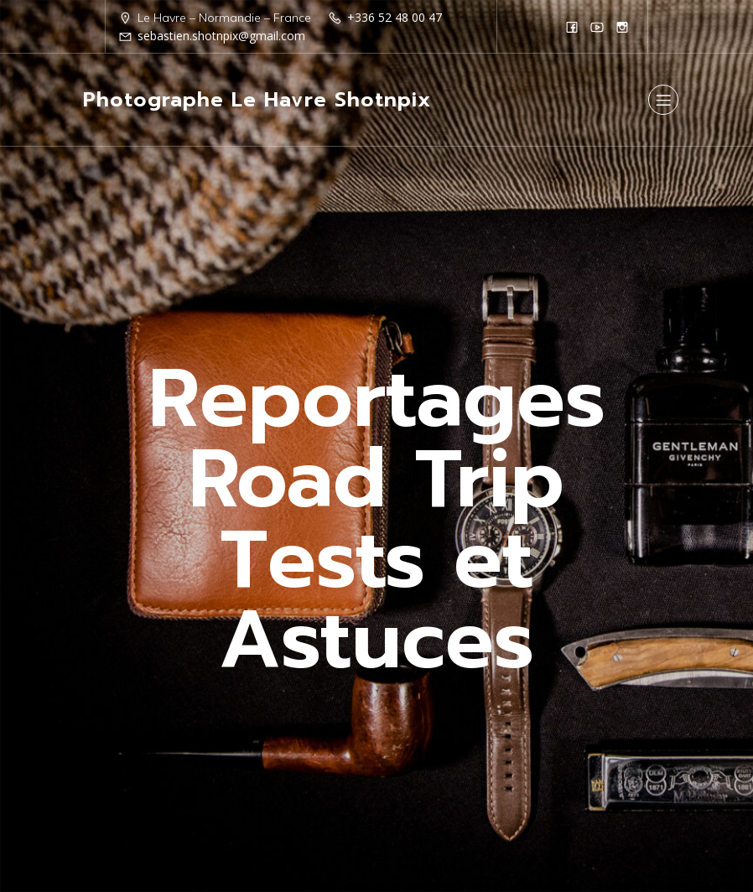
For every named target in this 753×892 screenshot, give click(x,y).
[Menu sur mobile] (663, 100)
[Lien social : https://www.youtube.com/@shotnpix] (597, 26)
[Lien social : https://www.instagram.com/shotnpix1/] (622, 26)
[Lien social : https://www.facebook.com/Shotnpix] (571, 26)
